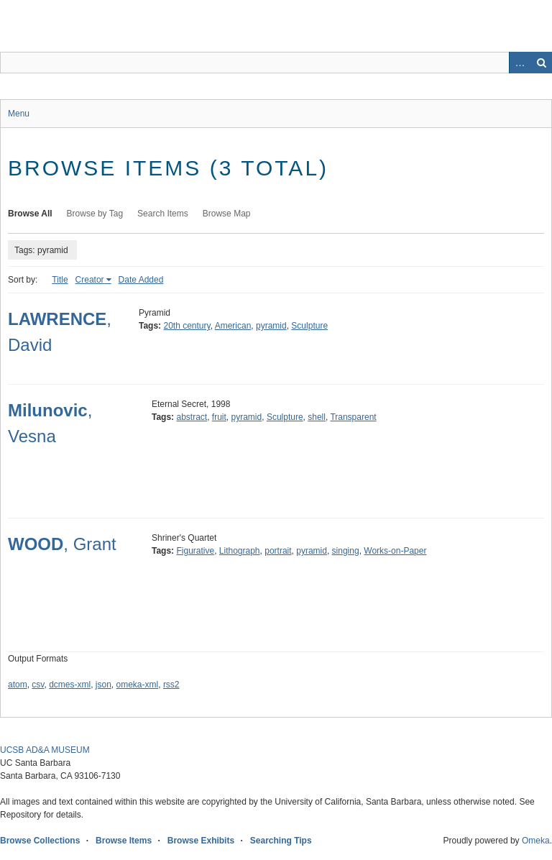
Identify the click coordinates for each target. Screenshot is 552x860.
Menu (18, 114)
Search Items (162, 214)
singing (345, 551)
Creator (89, 280)
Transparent (353, 417)
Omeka (536, 841)
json (103, 685)
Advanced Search (519, 62)
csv (38, 685)
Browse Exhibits (200, 841)
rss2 (171, 685)
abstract (191, 417)
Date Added (141, 280)
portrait (277, 551)
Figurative (195, 551)
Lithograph (239, 551)
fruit (219, 417)
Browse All (30, 214)
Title (60, 280)
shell (317, 417)
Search (541, 62)
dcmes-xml (70, 685)
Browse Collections (40, 841)
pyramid (271, 326)
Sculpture (309, 326)
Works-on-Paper (395, 551)
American (233, 326)
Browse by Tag (95, 214)
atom (17, 685)
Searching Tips (281, 841)
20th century (186, 326)
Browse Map (227, 214)
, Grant (62, 544)
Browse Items (124, 841)
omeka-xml (137, 685)
